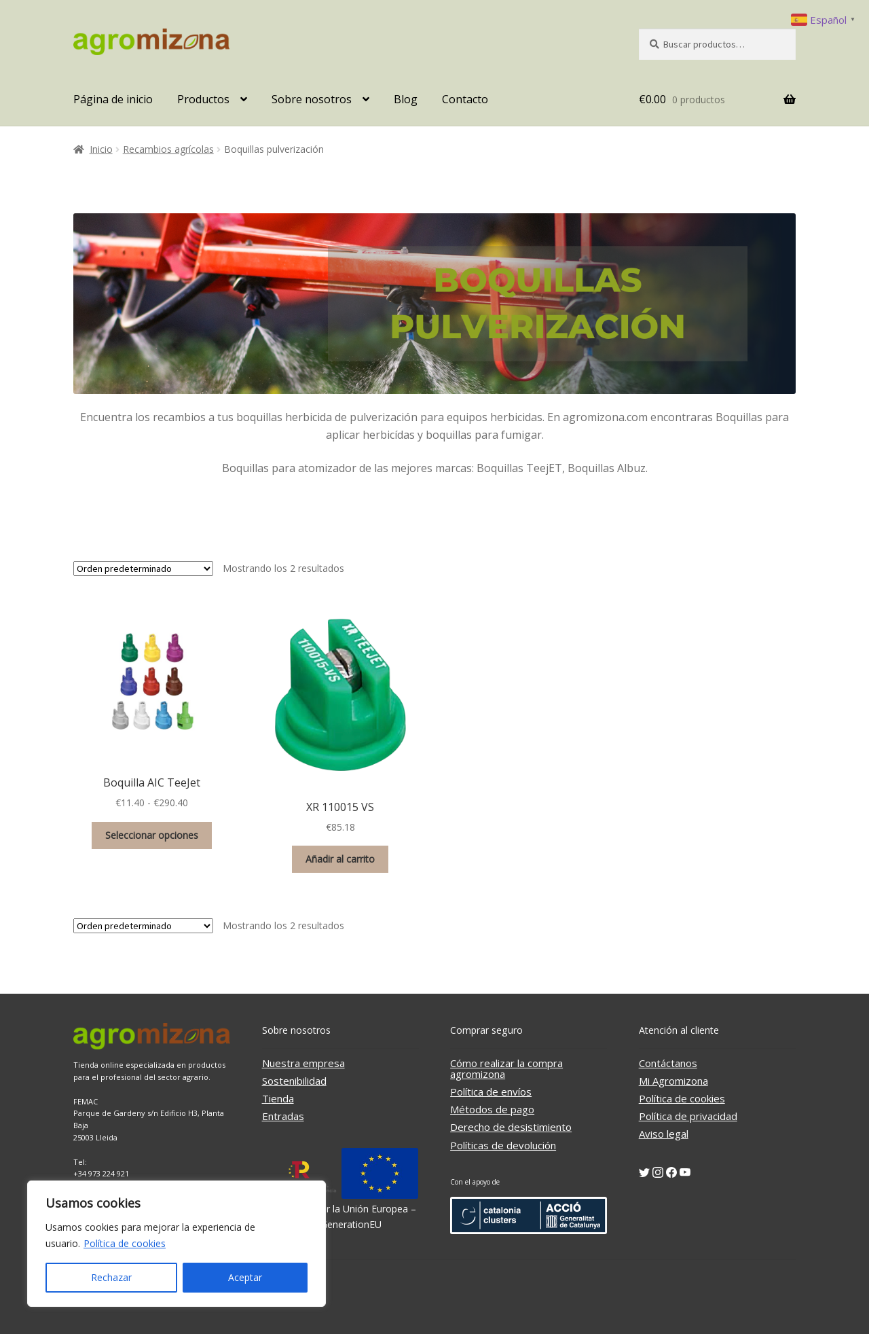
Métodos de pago (492, 1109)
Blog (406, 99)
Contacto (465, 99)
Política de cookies (125, 1243)
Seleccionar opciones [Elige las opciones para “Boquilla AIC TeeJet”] (151, 835)
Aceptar (245, 1277)
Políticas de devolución (503, 1145)
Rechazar (111, 1277)
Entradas (283, 1116)
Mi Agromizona (673, 1080)
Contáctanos (668, 1063)
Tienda (278, 1098)
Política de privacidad (688, 1116)
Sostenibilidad (294, 1080)
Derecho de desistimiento (511, 1127)
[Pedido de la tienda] (143, 568)
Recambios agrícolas (168, 149)
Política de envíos (491, 1091)
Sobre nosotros (312, 99)
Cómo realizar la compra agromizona (506, 1068)
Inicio (101, 149)
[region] (176, 1243)
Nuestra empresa (303, 1063)
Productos (203, 99)
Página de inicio (113, 99)
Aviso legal (663, 1133)
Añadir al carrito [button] (340, 858)
